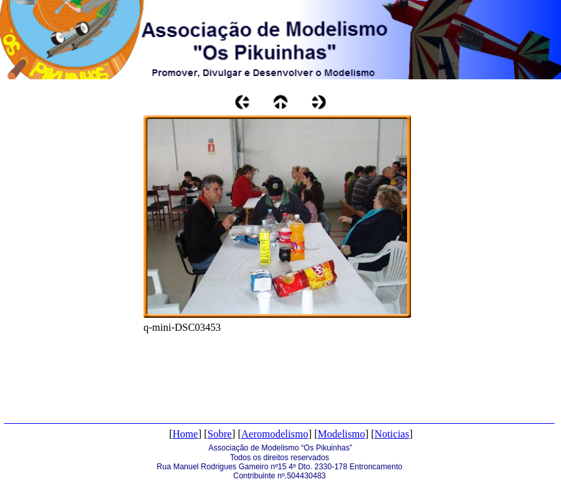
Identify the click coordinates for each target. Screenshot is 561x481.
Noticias (392, 433)
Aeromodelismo (275, 433)
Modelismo (341, 433)
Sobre (220, 433)
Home (185, 433)
